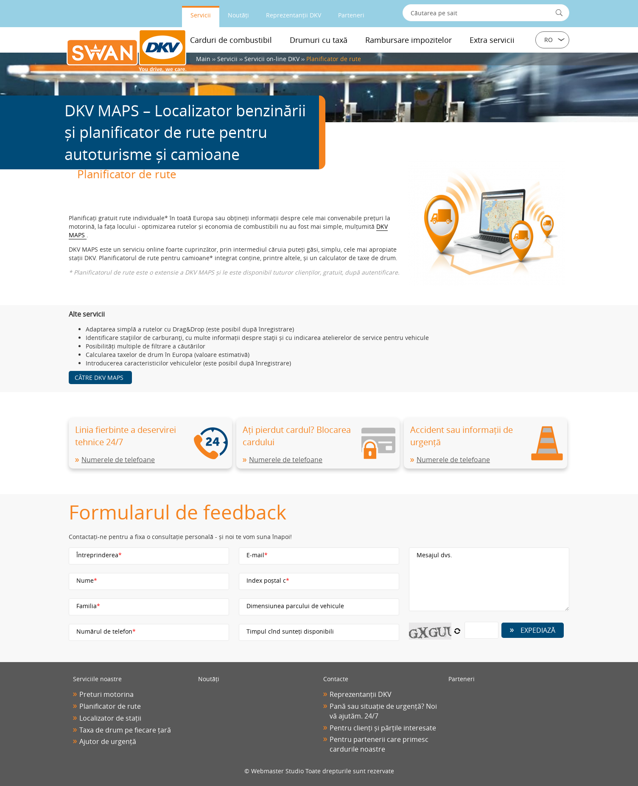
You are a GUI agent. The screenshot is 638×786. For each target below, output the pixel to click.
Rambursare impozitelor (408, 40)
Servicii (200, 15)
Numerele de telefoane (118, 459)
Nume (86, 580)
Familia (88, 606)
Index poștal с (267, 580)
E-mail (257, 555)
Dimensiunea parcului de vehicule (295, 606)
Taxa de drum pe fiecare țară (125, 730)
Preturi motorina (106, 694)
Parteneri (351, 15)
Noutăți (238, 15)
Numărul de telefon (106, 631)
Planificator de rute (110, 706)
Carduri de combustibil (231, 40)
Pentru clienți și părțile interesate (383, 728)
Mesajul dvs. (434, 555)
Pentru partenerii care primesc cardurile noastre (379, 744)
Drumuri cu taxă (318, 40)
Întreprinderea (99, 555)
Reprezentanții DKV (293, 15)
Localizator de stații (110, 718)
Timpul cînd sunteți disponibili (290, 631)
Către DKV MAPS (99, 377)
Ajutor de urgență (107, 741)
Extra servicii (492, 40)
